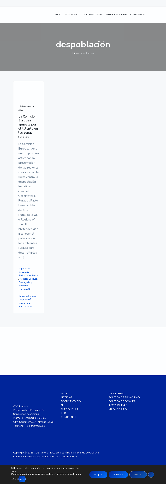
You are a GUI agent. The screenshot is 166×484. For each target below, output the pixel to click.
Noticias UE (25, 289)
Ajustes (138, 474)
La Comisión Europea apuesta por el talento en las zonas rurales (28, 127)
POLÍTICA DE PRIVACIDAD (124, 397)
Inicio (75, 53)
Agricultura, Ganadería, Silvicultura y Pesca (28, 272)
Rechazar (118, 474)
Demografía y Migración (25, 284)
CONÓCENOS (68, 417)
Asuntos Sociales (28, 278)
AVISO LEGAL (116, 393)
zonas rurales (25, 306)
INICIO (64, 393)
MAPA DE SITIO (118, 409)
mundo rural (24, 303)
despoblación (25, 299)
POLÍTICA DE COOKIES (122, 401)
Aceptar (98, 474)
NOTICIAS (66, 397)
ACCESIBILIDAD (118, 405)
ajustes (22, 478)
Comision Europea (27, 296)
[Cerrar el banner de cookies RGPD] (151, 475)
